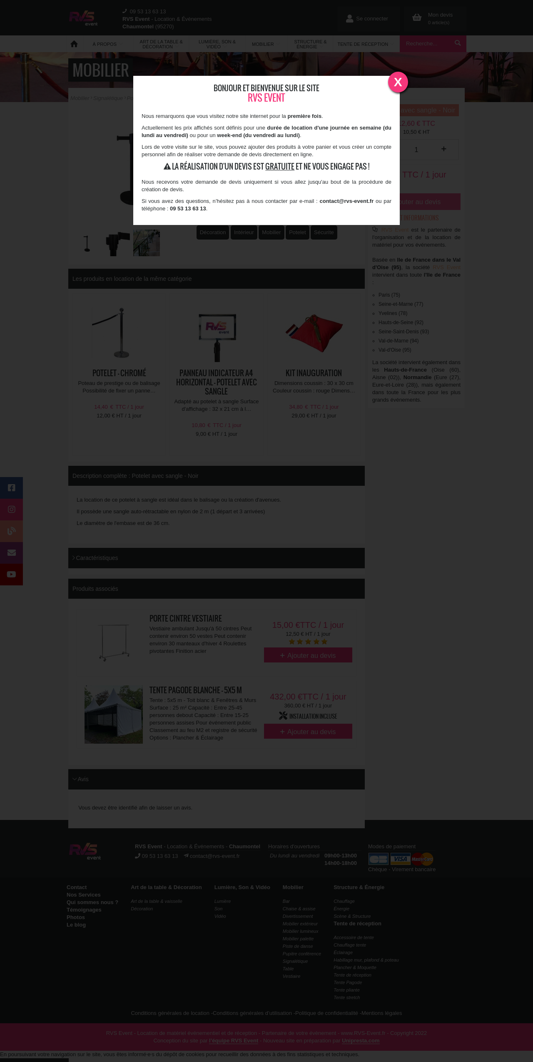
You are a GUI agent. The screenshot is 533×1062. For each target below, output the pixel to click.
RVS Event (266, 97)
